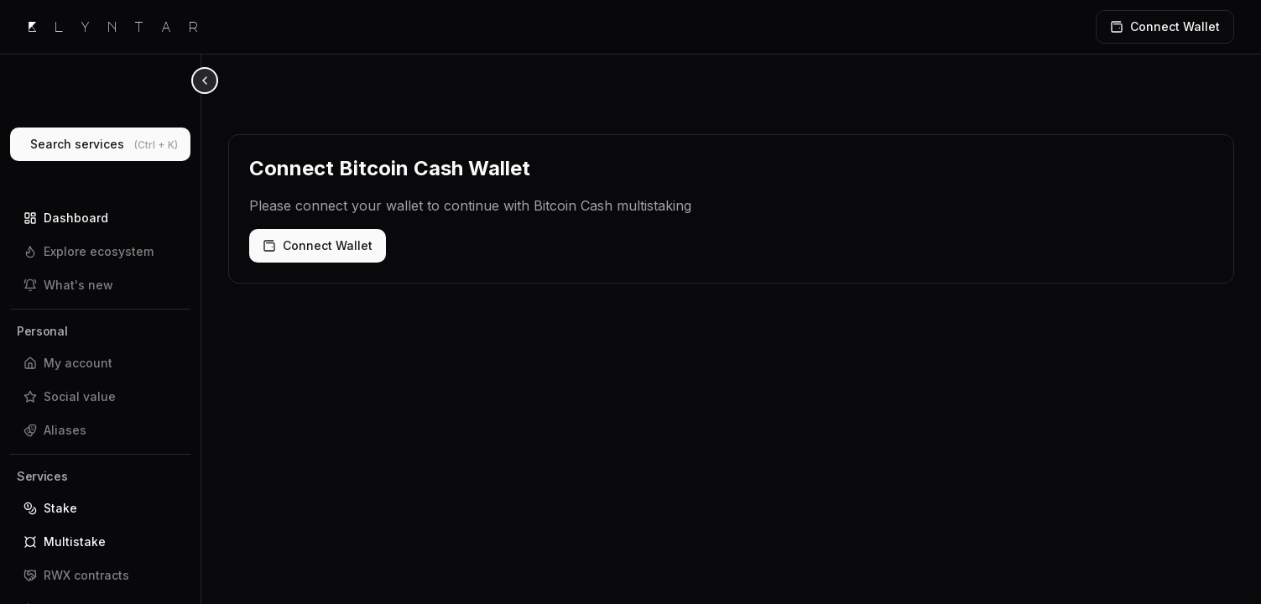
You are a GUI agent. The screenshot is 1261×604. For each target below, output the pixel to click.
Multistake (64, 541)
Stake (50, 508)
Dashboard (65, 218)
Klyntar (121, 27)
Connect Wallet (318, 245)
